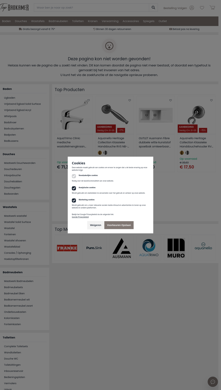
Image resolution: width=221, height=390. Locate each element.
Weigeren (95, 225)
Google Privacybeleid (80, 217)
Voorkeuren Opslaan (119, 225)
